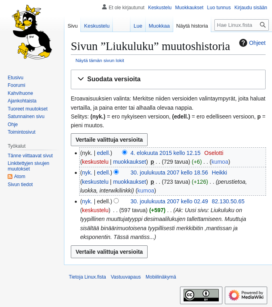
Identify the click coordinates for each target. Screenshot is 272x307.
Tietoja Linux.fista (87, 277)
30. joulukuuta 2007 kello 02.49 (169, 201)
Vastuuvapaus (126, 277)
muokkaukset (129, 162)
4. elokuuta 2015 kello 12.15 (165, 153)
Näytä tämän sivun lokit (100, 60)
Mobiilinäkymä (161, 277)
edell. (103, 153)
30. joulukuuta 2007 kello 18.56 (169, 172)
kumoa (220, 162)
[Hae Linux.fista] (241, 25)
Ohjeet (251, 43)
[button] (168, 79)
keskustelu (95, 162)
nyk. (87, 172)
